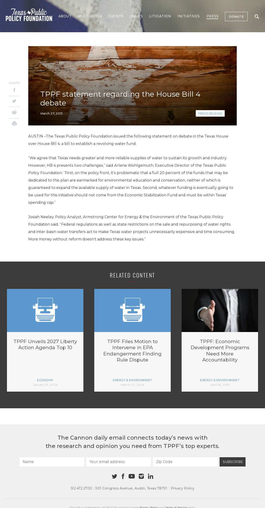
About (65, 16)
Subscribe (233, 462)
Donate (236, 16)
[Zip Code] (185, 461)
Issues (136, 16)
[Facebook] (14, 90)
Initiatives (188, 16)
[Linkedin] (150, 476)
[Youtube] (132, 476)
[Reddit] (14, 112)
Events (115, 16)
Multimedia (90, 16)
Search (257, 16)
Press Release (210, 113)
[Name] (51, 461)
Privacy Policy (182, 488)
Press (212, 16)
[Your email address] (118, 461)
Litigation (160, 16)
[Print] (14, 124)
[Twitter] (14, 101)
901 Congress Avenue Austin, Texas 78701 (131, 488)
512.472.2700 (81, 488)
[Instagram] (141, 476)
